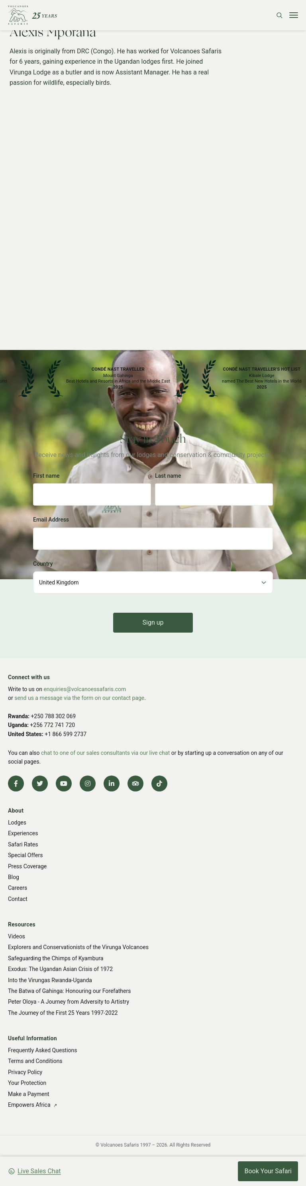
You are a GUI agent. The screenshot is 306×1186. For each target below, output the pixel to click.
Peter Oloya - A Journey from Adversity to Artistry (68, 1001)
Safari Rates (23, 844)
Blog (13, 877)
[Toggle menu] (293, 15)
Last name (168, 476)
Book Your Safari (268, 1171)
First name (46, 476)
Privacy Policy (25, 1072)
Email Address (51, 519)
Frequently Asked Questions (42, 1050)
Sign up (153, 622)
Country (43, 564)
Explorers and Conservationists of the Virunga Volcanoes (78, 947)
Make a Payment (28, 1094)
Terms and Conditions (35, 1061)
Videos (16, 936)
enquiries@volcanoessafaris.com (84, 689)
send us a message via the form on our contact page (79, 698)
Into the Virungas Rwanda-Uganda (50, 980)
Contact (17, 899)
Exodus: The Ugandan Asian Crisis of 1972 (60, 969)
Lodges (17, 822)
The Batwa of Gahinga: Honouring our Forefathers (69, 991)
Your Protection (27, 1083)
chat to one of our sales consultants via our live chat (105, 753)
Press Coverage (27, 866)
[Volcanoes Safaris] (32, 15)
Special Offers (25, 855)
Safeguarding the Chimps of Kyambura (55, 958)
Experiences (23, 833)
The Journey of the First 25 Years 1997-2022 (63, 1013)
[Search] (279, 15)
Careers (17, 888)
